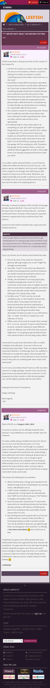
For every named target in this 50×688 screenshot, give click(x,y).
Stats (5, 622)
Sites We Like (9, 664)
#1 (47, 48)
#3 (47, 410)
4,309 (21, 57)
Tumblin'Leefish (33, 656)
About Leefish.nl (11, 589)
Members (8, 652)
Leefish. (35, 682)
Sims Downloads (16, 24)
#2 (47, 192)
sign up (38, 613)
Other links (8, 646)
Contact (8, 656)
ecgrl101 (16, 628)
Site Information (33, 652)
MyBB (12, 682)
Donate (7, 659)
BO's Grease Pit (34, 24)
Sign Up (44, 2)
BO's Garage (8, 29)
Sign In (33, 2)
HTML (40, 682)
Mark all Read (32, 659)
